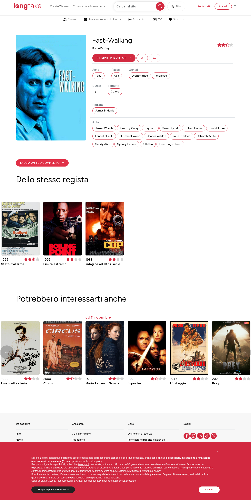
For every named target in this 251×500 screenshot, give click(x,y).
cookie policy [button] (95, 461)
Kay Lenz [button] (150, 128)
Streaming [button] (137, 19)
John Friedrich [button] (181, 136)
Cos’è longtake (81, 433)
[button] (114, 58)
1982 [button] (98, 75)
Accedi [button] (223, 6)
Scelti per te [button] (178, 19)
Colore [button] (115, 91)
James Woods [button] (104, 128)
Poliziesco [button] (161, 75)
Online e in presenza (140, 433)
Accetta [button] (209, 489)
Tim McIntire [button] (217, 128)
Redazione (78, 439)
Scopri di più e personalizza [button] (53, 489)
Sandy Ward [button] (103, 144)
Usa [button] (116, 75)
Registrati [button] (204, 6)
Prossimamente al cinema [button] (102, 19)
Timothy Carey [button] (129, 128)
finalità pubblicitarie (190, 467)
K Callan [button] (148, 144)
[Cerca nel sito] (139, 6)
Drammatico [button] (140, 75)
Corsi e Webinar (59, 6)
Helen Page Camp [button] (170, 144)
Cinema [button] (70, 19)
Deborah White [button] (206, 136)
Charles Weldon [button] (156, 136)
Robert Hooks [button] (193, 128)
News (19, 439)
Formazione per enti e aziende (146, 439)
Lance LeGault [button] (104, 136)
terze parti (83, 464)
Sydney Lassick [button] (126, 144)
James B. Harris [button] (104, 110)
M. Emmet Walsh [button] (130, 136)
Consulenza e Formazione (89, 6)
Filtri (176, 6)
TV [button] (157, 19)
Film (18, 433)
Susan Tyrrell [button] (170, 128)
